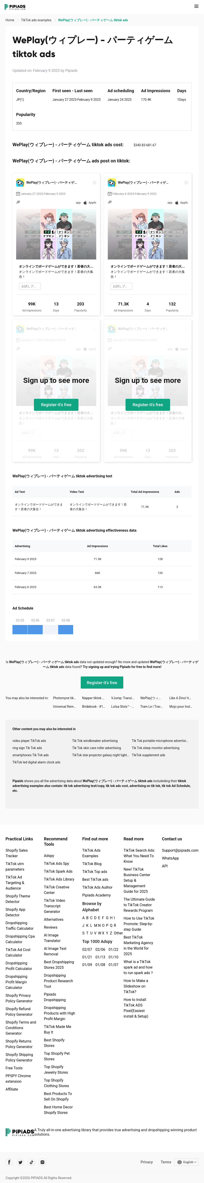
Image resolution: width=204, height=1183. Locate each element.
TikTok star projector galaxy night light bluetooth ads (102, 755)
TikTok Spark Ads (58, 871)
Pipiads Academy (96, 895)
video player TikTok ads (29, 741)
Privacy (147, 1162)
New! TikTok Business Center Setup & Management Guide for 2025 (136, 880)
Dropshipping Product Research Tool (58, 981)
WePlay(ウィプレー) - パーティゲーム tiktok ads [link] (93, 20)
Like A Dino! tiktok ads (183, 698)
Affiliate (12, 1089)
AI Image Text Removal (55, 951)
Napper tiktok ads (95, 698)
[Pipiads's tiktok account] (31, 1162)
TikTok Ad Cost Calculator (18, 952)
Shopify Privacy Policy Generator (19, 998)
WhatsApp (170, 858)
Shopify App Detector (15, 912)
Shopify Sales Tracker (17, 853)
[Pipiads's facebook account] (9, 1162)
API (165, 866)
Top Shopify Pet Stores (57, 1056)
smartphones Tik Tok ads (30, 755)
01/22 (112, 949)
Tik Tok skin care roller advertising (96, 748)
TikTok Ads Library (59, 879)
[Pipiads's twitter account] (20, 1162)
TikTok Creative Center (56, 890)
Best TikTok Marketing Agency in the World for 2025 (138, 945)
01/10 (112, 957)
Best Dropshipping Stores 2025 (59, 965)
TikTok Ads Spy (56, 863)
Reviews (50, 927)
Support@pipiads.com (180, 850)
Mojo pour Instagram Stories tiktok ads (183, 706)
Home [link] (10, 20)
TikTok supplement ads (148, 755)
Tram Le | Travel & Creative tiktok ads (154, 706)
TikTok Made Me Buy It (57, 1029)
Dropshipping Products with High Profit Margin (59, 1013)
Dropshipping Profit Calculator (19, 966)
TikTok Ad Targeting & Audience (15, 882)
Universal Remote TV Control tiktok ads (67, 706)
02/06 (99, 949)
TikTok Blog (92, 864)
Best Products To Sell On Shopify (58, 1096)
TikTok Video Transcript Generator (54, 906)
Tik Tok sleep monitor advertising (155, 748)
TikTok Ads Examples (91, 853)
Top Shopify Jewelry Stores (56, 1070)
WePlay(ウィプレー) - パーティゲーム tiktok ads (154, 698)
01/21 (86, 957)
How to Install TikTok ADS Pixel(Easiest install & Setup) (135, 1007)
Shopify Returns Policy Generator (19, 1044)
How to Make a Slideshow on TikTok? (135, 986)
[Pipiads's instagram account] (42, 1162)
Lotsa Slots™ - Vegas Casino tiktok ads (125, 706)
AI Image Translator (52, 938)
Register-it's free (56, 404)
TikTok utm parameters (15, 867)
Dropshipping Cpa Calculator (20, 939)
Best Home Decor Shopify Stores (58, 1110)
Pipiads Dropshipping (55, 997)
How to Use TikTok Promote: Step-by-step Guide (138, 924)
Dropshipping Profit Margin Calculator (16, 982)
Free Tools (14, 1068)
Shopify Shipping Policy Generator (19, 1057)
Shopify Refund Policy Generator (19, 1012)
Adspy (49, 856)
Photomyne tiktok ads (67, 698)
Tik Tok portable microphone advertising (160, 741)
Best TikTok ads (95, 879)
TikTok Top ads (94, 871)
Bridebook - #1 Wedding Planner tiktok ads (96, 706)
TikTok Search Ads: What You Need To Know (139, 856)
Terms (166, 1162)
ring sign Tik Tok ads (27, 748)
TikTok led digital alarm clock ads (36, 762)
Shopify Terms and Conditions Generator (21, 1028)
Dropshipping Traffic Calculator (19, 926)
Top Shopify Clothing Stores (56, 1083)
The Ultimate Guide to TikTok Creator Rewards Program (139, 905)
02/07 (86, 949)
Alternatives (53, 919)
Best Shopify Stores (54, 1043)
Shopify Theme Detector (18, 899)
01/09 (86, 965)
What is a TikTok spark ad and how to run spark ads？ (138, 967)
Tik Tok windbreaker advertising (95, 741)
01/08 (99, 965)
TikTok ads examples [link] (36, 20)
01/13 (99, 957)
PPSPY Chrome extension (18, 1079)
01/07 (112, 965)
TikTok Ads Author (97, 887)
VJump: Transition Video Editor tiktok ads (125, 698)
